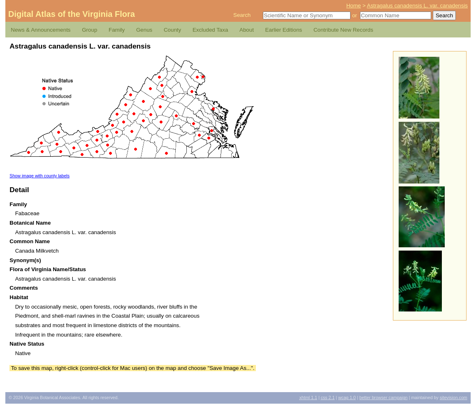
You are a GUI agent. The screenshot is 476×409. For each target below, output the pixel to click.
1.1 (308, 397)
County (172, 30)
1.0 (347, 397)
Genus (144, 30)
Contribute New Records (343, 30)
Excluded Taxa (210, 30)
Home (353, 5)
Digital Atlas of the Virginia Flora (71, 14)
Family (117, 30)
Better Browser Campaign (383, 397)
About (246, 30)
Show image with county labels (39, 175)
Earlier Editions (283, 30)
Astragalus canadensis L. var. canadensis (417, 5)
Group (89, 30)
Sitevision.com (453, 397)
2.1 (328, 397)
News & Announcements (40, 30)
